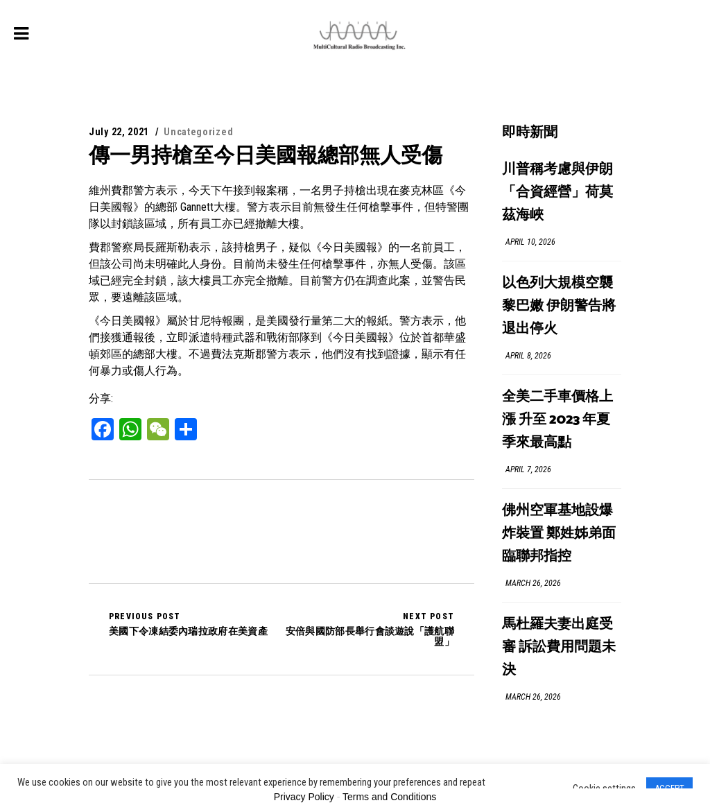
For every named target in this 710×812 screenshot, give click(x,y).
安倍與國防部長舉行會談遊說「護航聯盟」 (368, 629)
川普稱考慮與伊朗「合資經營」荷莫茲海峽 (557, 192)
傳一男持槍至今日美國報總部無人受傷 (265, 155)
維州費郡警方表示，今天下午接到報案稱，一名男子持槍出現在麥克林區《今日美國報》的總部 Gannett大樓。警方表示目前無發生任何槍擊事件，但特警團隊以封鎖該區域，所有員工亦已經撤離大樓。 (279, 207)
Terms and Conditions (389, 796)
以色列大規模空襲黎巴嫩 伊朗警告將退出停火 (559, 306)
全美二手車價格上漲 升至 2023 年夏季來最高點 (557, 420)
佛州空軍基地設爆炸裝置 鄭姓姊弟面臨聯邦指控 (559, 533)
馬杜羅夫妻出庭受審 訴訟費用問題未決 (559, 647)
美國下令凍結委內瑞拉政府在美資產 (188, 624)
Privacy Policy (304, 796)
